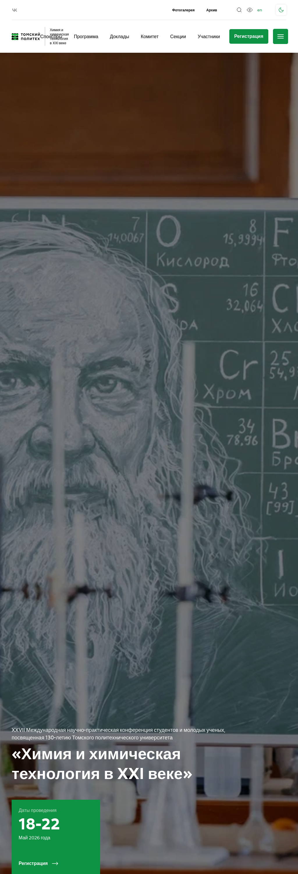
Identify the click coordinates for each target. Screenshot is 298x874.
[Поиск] (239, 10)
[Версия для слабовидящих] (250, 10)
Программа (86, 36)
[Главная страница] (26, 36)
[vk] (15, 10)
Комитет (150, 36)
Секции (178, 36)
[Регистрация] (248, 36)
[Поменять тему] (281, 10)
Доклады (119, 36)
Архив (211, 10)
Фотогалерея (183, 10)
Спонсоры (51, 36)
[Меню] (280, 36)
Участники (209, 36)
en (259, 10)
